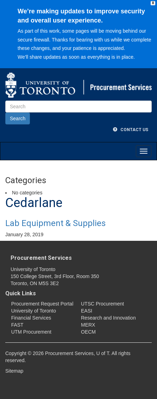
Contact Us (130, 129)
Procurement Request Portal (42, 304)
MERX (88, 325)
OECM (88, 332)
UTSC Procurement (102, 304)
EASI (86, 311)
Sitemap (14, 371)
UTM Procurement (31, 332)
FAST (17, 325)
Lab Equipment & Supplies (55, 223)
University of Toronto (33, 311)
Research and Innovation (108, 318)
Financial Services (31, 318)
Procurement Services (41, 258)
